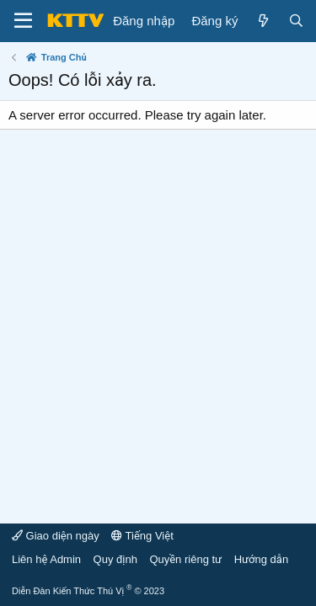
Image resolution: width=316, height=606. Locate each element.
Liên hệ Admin (46, 559)
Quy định (115, 559)
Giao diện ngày (55, 535)
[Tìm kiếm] (296, 20)
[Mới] (262, 20)
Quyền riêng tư (185, 559)
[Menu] (23, 21)
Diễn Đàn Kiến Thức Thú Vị (88, 591)
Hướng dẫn (261, 559)
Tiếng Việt (142, 535)
